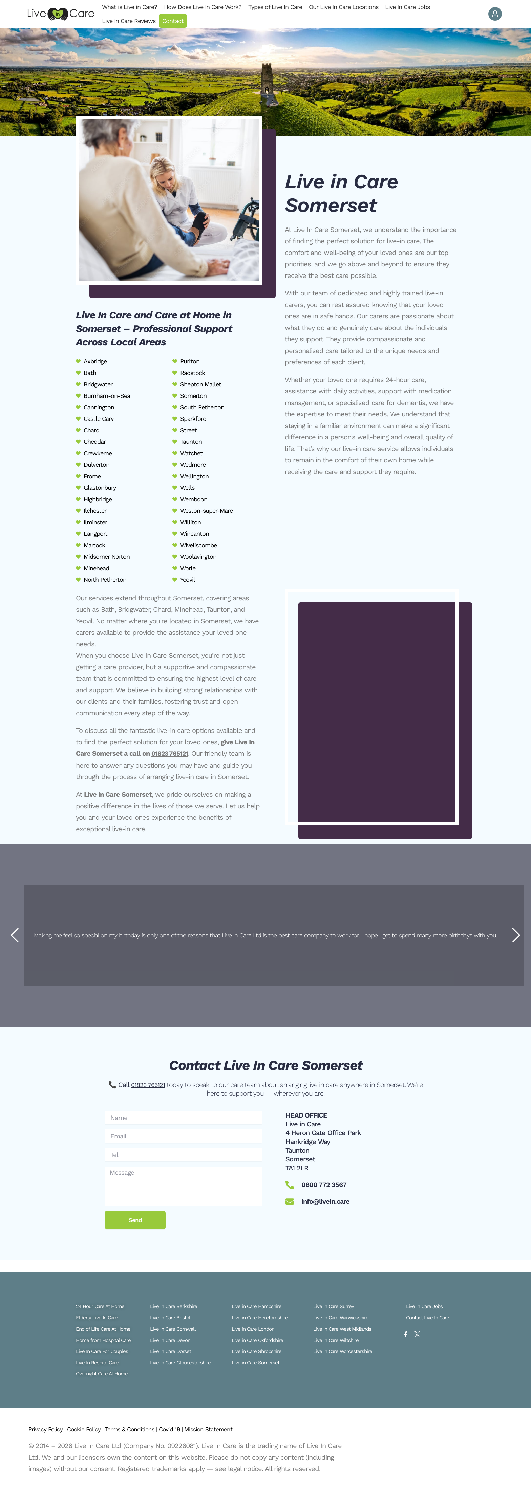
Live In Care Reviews (128, 20)
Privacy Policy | (50, 1429)
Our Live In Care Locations (343, 6)
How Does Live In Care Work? (202, 6)
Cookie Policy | (95, 1429)
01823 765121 (171, 753)
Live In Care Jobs (407, 6)
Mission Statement (239, 1429)
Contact (173, 20)
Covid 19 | (196, 1429)
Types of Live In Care (275, 6)
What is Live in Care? (129, 6)
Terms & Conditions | (149, 1429)
